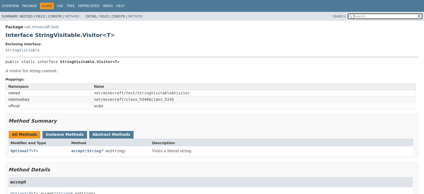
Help (120, 6)
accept (78, 151)
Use (60, 6)
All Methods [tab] (24, 134)
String (94, 151)
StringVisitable (22, 50)
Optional (20, 151)
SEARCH (339, 16)
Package (29, 6)
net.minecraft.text (41, 27)
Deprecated (89, 6)
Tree (71, 6)
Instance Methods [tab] (65, 134)
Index (108, 6)
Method (72, 16)
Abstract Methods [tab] (111, 134)
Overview (10, 6)
